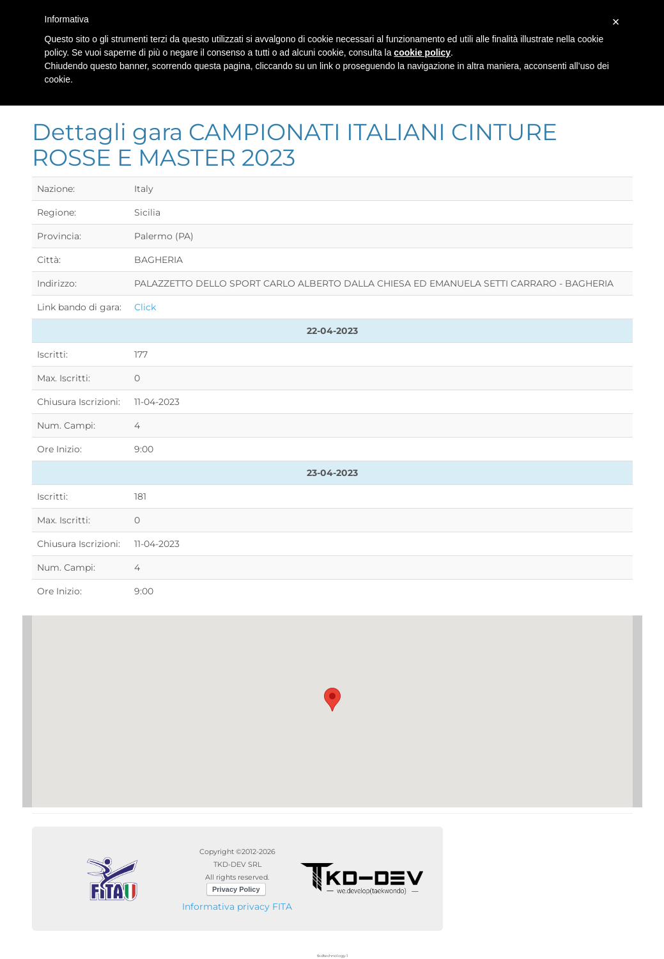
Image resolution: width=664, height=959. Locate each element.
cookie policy (422, 52)
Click (145, 307)
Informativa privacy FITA (237, 906)
